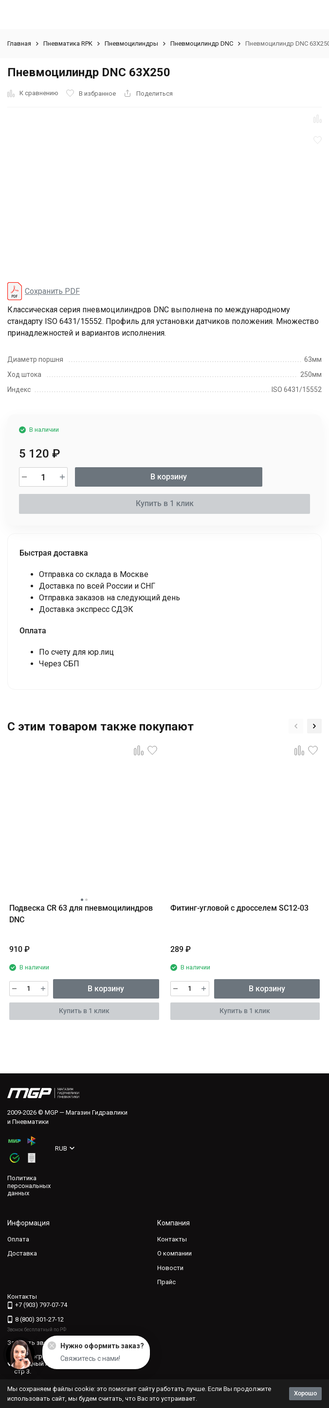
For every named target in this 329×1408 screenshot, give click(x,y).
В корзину (168, 476)
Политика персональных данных (29, 1185)
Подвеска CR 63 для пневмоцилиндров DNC (81, 913)
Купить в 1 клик (165, 503)
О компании (174, 1253)
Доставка (22, 1253)
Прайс (166, 1282)
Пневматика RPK (67, 43)
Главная (19, 43)
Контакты (172, 1239)
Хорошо (305, 1393)
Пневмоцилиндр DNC (201, 43)
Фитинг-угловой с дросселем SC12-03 (239, 908)
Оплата (18, 1239)
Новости (170, 1268)
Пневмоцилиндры (131, 43)
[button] (296, 726)
